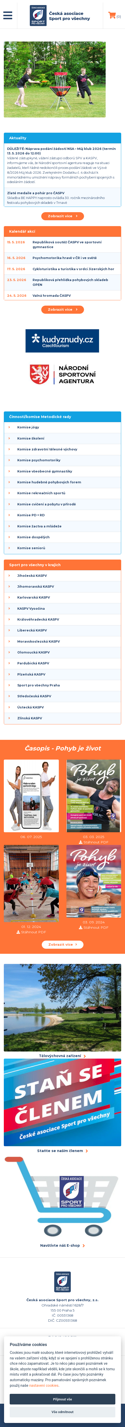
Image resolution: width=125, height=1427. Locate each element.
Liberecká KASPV (32, 630)
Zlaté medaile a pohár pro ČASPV (35, 193)
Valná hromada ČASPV (52, 296)
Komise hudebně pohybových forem (49, 482)
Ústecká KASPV (30, 707)
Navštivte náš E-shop (60, 1245)
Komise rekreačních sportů (41, 493)
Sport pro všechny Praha (38, 685)
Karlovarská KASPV (33, 597)
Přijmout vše (62, 1399)
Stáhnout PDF (96, 842)
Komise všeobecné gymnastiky (44, 471)
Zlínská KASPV (29, 718)
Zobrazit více (62, 216)
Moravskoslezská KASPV (38, 641)
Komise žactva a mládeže (39, 526)
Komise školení (30, 438)
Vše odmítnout (62, 1412)
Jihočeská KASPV (32, 576)
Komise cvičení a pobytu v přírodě (46, 504)
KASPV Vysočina (31, 608)
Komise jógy (28, 427)
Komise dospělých (33, 537)
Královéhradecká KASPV (38, 619)
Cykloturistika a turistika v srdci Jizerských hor (73, 269)
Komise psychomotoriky (38, 460)
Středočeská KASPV (34, 696)
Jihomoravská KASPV (35, 586)
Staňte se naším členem (60, 1151)
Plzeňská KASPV (31, 674)
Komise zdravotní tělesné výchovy (47, 449)
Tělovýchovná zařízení (60, 1056)
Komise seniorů (31, 548)
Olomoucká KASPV (33, 652)
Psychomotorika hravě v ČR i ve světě (65, 258)
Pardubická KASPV (33, 663)
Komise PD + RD (31, 515)
